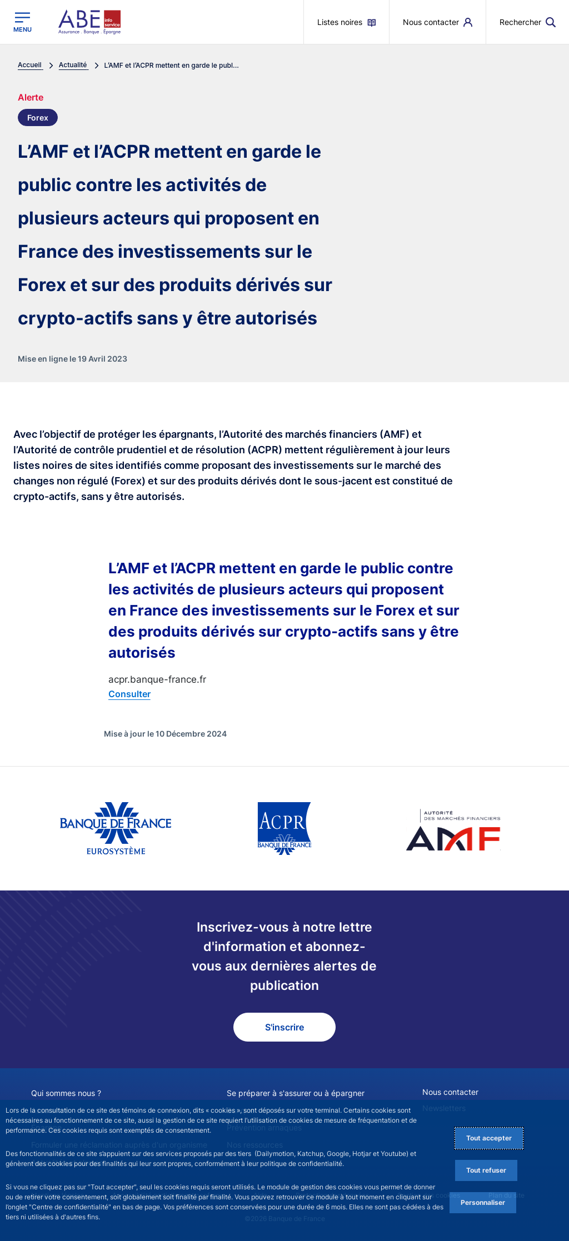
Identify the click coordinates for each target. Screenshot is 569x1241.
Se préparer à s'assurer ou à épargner (296, 1093)
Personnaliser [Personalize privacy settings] (483, 1202)
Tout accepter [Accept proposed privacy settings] (489, 1138)
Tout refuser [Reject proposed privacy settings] (486, 1170)
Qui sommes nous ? (66, 1093)
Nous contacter (450, 1092)
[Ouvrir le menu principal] (22, 22)
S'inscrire (284, 1027)
